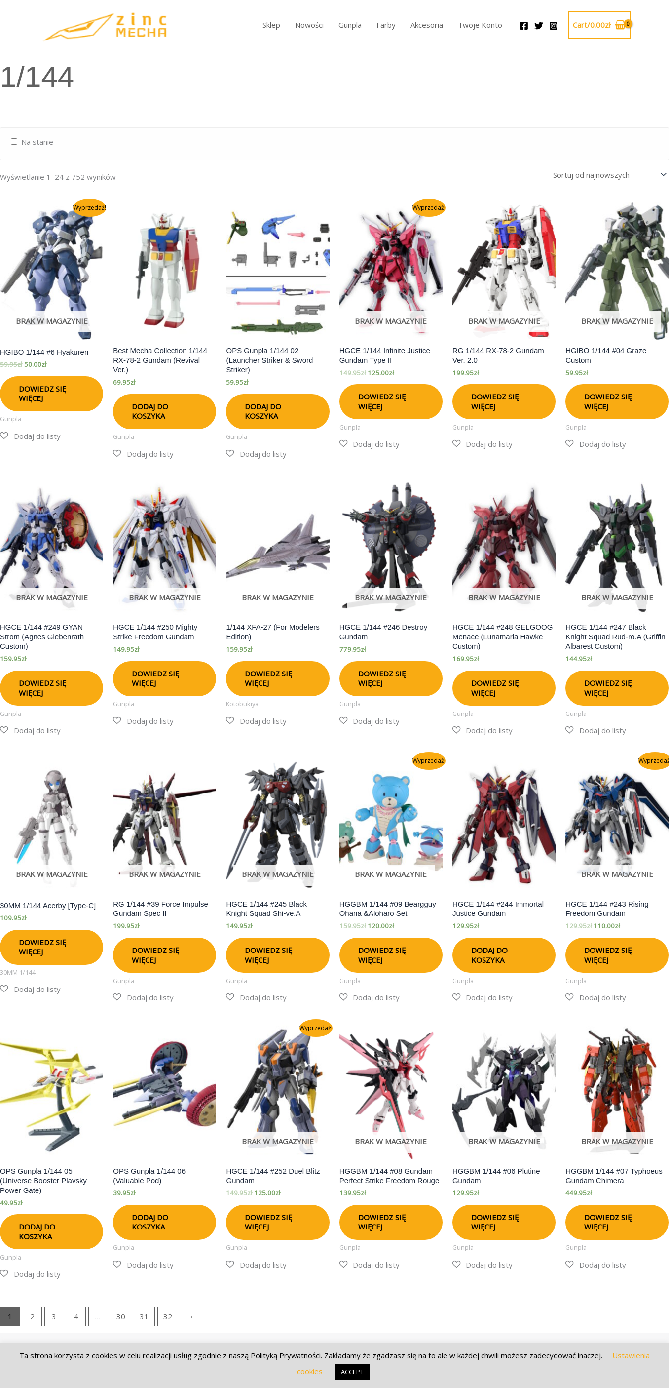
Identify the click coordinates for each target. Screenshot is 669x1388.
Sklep (271, 25)
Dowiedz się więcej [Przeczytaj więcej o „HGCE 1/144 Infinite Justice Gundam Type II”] (382, 400)
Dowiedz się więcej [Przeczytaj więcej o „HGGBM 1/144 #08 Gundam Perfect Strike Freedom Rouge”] (382, 1220)
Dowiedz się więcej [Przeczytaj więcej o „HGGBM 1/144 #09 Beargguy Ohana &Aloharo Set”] (382, 953)
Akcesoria (426, 25)
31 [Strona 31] (144, 1315)
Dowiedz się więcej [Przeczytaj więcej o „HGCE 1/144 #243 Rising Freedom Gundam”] (608, 953)
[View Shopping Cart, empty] (599, 25)
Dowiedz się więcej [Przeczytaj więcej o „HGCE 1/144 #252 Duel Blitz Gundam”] (268, 1220)
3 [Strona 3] (54, 1315)
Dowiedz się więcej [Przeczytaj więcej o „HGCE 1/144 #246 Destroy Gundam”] (382, 677)
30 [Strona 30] (120, 1315)
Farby (386, 25)
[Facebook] (524, 25)
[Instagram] (553, 25)
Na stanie (37, 142)
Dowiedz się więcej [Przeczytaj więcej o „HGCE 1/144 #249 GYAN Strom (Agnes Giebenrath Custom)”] (42, 686)
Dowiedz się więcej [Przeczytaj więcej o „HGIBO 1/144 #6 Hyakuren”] (42, 392)
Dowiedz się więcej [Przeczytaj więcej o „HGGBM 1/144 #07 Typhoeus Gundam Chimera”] (608, 1220)
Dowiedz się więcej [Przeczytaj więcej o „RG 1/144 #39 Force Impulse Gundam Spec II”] (155, 953)
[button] (30, 435)
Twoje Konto (480, 25)
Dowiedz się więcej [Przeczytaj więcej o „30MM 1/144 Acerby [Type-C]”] (42, 945)
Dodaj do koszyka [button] (150, 410)
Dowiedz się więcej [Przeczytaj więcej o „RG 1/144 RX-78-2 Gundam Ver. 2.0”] (495, 400)
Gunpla (350, 25)
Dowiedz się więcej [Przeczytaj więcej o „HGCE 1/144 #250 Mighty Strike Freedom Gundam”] (155, 677)
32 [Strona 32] (167, 1315)
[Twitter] (538, 25)
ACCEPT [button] (352, 1371)
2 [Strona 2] (32, 1315)
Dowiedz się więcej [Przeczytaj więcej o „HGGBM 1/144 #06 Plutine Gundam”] (495, 1220)
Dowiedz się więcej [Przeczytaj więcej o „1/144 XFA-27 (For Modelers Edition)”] (268, 677)
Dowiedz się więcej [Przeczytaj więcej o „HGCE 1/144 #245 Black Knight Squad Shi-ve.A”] (268, 953)
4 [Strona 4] (76, 1315)
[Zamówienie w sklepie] (608, 174)
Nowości (309, 25)
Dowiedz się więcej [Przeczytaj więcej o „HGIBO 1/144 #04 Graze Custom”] (608, 400)
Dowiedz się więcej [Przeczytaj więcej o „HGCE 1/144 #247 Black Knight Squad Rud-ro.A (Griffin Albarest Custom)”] (608, 686)
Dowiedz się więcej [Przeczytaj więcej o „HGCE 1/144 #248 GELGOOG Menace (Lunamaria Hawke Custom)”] (495, 686)
